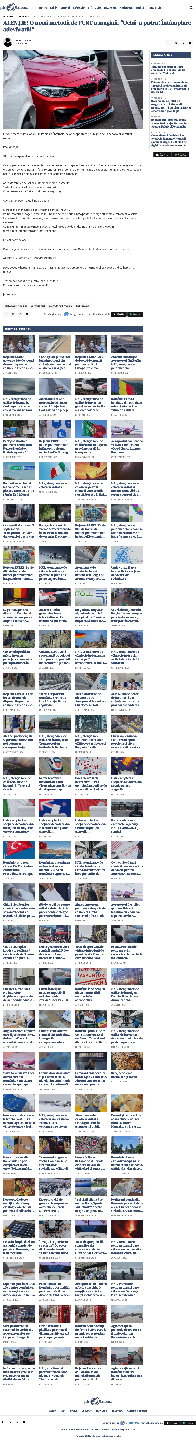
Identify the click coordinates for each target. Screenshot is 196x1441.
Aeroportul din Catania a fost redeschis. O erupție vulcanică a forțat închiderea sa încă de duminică (91, 1289)
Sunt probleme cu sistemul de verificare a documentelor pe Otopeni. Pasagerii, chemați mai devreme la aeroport (18, 1331)
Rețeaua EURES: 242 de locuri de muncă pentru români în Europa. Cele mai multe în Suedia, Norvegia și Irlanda (89, 362)
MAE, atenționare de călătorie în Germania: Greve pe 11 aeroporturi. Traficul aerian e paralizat (90, 657)
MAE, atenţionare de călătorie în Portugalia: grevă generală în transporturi (91, 446)
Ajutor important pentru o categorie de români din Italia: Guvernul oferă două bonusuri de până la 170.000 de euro (90, 910)
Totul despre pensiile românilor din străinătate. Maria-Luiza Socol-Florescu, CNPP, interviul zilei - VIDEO (90, 1247)
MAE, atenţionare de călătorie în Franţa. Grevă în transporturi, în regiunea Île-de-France (90, 868)
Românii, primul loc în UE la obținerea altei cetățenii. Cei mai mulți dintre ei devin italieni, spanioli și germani (90, 1036)
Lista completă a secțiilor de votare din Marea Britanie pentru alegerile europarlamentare (54, 825)
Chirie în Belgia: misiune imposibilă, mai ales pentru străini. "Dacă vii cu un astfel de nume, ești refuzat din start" (54, 994)
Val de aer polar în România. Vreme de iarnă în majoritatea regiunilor (52, 699)
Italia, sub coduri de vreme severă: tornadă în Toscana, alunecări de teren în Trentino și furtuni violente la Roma (55, 530)
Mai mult (156, 7)
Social (65, 7)
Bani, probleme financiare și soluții (124, 1075)
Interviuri (110, 7)
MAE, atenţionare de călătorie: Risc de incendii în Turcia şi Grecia (17, 783)
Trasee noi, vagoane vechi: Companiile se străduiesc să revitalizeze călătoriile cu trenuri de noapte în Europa (55, 1162)
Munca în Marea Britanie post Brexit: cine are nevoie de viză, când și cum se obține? (89, 1162)
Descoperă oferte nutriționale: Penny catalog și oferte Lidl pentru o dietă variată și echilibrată (18, 1205)
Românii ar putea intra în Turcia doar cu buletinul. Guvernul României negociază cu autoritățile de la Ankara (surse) (54, 868)
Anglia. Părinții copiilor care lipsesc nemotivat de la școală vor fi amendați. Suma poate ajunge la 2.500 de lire (19, 1036)
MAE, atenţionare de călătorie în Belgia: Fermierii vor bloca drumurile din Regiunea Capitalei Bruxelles (125, 994)
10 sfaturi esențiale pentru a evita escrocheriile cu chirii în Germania (126, 952)
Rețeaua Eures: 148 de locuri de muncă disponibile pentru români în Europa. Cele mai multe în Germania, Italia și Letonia (19, 699)
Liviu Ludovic (24, 40)
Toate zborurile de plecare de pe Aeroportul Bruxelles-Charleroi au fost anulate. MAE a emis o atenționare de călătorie (90, 699)
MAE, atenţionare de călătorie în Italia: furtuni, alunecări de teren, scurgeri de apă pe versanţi (126, 488)
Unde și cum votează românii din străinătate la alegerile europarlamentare (54, 1036)
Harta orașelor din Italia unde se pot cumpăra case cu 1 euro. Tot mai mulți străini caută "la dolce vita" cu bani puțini (18, 1162)
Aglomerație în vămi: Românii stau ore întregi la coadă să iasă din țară (126, 1373)
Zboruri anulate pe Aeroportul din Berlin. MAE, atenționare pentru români (126, 362)
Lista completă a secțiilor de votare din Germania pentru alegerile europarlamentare (90, 825)
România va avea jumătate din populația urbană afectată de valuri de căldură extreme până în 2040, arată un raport (126, 404)
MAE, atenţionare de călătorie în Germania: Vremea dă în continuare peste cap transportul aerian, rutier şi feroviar (54, 1120)
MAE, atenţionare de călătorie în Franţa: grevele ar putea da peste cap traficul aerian (53, 573)
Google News (77, 314)
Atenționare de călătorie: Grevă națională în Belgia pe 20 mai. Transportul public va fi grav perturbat (89, 573)
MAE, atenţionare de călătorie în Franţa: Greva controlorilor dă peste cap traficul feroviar (127, 1036)
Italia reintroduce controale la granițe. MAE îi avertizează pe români (125, 825)
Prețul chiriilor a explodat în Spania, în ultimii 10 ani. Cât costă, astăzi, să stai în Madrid (127, 1162)
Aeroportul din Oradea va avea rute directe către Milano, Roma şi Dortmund (127, 446)
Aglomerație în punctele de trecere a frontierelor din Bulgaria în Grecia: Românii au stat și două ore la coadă (126, 1331)
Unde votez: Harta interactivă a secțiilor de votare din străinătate (125, 573)
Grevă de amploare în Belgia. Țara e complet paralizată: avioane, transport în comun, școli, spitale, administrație (126, 615)
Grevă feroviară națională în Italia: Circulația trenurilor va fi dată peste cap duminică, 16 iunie (55, 783)
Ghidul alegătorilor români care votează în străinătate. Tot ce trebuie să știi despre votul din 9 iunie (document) (19, 910)
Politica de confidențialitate (75, 1429)
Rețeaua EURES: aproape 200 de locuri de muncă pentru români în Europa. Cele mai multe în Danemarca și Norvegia (19, 362)
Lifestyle (79, 7)
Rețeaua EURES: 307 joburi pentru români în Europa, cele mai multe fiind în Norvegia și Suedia (54, 446)
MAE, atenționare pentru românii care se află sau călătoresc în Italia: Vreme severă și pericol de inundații (127, 530)
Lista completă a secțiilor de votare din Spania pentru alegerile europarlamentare (126, 783)
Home (43, 7)
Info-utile (23, 16)
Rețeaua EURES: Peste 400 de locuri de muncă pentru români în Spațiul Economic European (18, 573)
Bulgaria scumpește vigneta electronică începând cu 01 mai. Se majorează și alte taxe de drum (90, 615)
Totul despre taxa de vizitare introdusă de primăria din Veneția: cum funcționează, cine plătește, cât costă (91, 952)
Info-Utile (94, 7)
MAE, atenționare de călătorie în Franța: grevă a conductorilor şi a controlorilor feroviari (90, 404)
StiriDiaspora (9, 16)
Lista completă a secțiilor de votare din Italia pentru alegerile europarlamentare (18, 825)
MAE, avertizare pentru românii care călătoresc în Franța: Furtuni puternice (125, 1289)
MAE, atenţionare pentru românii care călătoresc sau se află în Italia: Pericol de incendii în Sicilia (126, 1247)
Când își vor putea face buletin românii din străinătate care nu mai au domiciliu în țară (55, 362)
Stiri (53, 7)
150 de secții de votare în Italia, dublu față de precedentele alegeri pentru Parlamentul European (54, 910)
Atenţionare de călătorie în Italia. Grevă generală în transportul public (87, 1120)
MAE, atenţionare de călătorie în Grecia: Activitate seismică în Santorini (125, 657)
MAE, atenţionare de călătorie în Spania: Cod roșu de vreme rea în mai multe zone (18, 404)
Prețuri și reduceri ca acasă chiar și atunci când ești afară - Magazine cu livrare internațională (126, 1120)
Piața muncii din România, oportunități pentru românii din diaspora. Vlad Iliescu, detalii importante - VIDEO (54, 1289)
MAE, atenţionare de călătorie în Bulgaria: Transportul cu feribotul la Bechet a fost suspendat (53, 741)
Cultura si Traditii (132, 7)
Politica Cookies (100, 1429)
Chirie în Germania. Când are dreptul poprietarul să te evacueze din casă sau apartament (126, 741)
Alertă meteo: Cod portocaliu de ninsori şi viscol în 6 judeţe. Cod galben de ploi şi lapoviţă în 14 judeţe (53, 404)
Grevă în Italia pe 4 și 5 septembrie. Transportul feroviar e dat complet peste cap (18, 530)
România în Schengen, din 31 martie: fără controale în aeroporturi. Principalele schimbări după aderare (90, 994)
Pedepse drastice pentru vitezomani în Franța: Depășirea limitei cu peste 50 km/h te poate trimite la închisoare (18, 446)
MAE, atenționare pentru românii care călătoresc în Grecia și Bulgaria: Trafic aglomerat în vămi (90, 741)
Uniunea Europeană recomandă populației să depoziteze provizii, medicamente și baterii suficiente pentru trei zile (55, 657)
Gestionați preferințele (123, 1429)
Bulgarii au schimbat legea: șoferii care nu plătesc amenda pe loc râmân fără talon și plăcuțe (18, 488)
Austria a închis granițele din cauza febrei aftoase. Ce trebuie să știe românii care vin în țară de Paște (54, 615)
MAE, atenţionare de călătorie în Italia (53, 485)
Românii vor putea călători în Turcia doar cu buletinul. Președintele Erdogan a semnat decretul (18, 868)
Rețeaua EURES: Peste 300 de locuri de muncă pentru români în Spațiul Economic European (90, 530)
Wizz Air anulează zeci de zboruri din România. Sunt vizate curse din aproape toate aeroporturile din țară (18, 1078)
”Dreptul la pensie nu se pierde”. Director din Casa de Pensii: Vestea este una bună (53, 1247)
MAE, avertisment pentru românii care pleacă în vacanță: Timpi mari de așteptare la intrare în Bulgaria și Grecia (54, 1373)
